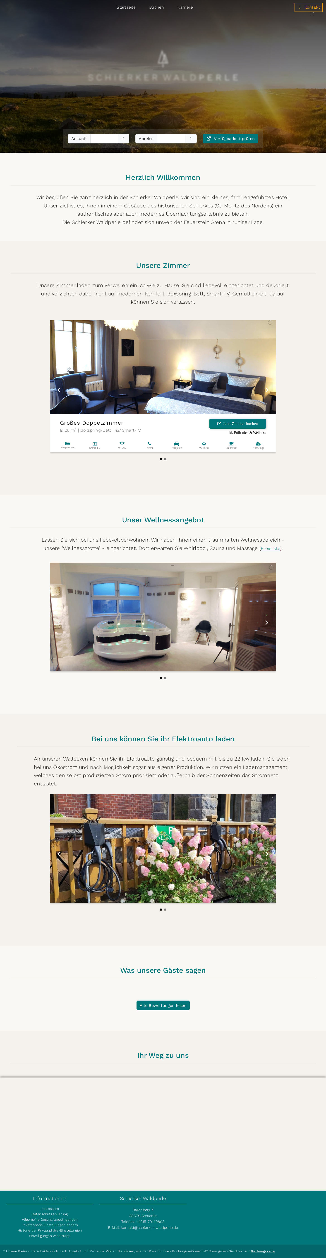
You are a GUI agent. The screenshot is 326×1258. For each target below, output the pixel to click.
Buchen (156, 7)
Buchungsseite (263, 1251)
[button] (59, 390)
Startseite (126, 7)
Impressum (50, 1209)
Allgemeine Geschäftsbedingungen (49, 1220)
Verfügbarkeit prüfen (230, 138)
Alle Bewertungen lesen (163, 1005)
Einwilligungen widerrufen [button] (49, 1236)
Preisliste (270, 548)
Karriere (185, 7)
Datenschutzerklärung (50, 1214)
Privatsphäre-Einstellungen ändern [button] (50, 1225)
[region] (163, 76)
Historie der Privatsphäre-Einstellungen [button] (50, 1230)
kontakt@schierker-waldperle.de (149, 1227)
